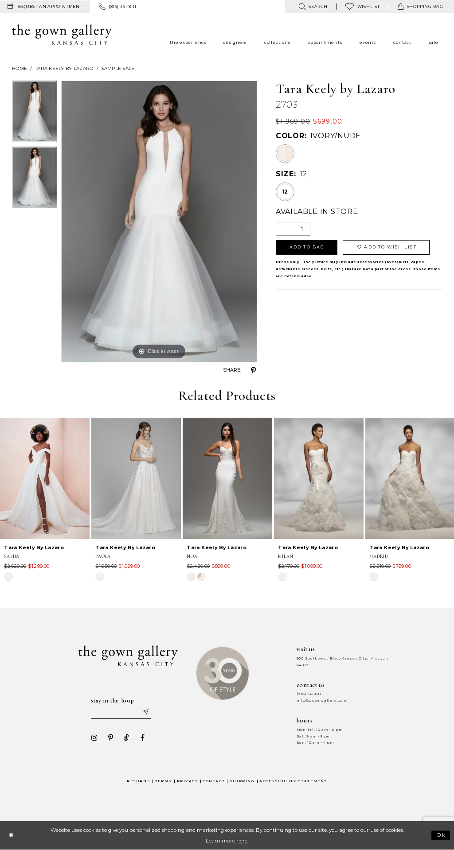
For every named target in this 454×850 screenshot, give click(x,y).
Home (19, 68)
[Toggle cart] (420, 6)
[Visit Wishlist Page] (363, 6)
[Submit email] (145, 712)
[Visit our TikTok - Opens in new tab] (126, 737)
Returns (138, 781)
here (241, 841)
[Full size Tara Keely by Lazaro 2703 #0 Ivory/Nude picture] (159, 221)
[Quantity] (293, 229)
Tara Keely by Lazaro (64, 68)
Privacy (187, 781)
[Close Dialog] (11, 835)
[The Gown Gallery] (62, 34)
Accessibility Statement (293, 781)
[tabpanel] (34, 113)
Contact (214, 781)
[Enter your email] (121, 712)
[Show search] (313, 6)
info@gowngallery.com (321, 701)
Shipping (242, 781)
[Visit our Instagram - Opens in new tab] (94, 737)
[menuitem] (45, 6)
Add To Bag (307, 247)
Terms (163, 781)
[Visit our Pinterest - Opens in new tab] (110, 737)
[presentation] (45, 478)
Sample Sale (117, 68)
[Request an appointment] (45, 6)
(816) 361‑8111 (310, 694)
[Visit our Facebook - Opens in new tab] (142, 737)
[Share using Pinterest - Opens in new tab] (253, 370)
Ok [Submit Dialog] (441, 835)
